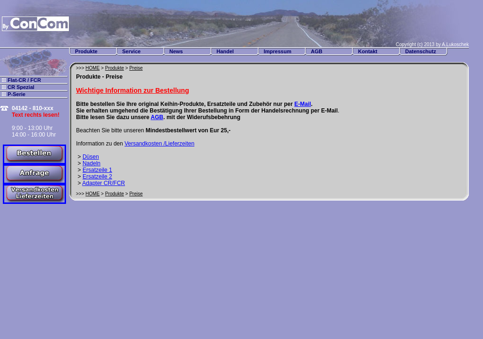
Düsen (91, 156)
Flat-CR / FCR (24, 80)
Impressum (277, 51)
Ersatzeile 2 (97, 176)
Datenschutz (420, 51)
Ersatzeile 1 (97, 170)
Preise (135, 68)
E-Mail (302, 104)
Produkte (86, 51)
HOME (92, 68)
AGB (316, 51)
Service (131, 51)
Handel (225, 51)
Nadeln (91, 163)
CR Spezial (21, 87)
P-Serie (16, 94)
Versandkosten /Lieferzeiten (159, 143)
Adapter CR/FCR (103, 183)
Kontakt (367, 51)
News (176, 51)
